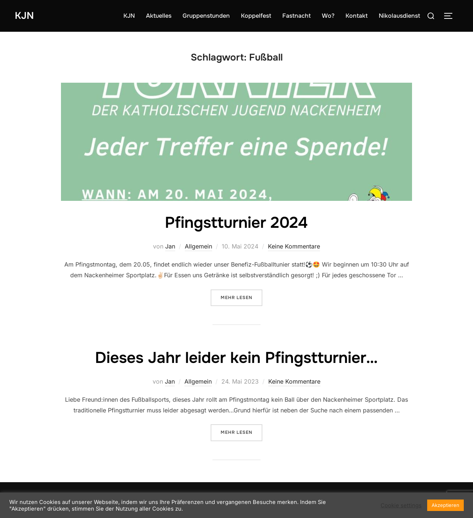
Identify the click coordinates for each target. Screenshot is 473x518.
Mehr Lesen (241, 297)
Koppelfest (256, 16)
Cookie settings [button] (401, 505)
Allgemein (198, 246)
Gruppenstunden (206, 16)
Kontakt (357, 16)
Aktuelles (158, 16)
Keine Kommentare (294, 246)
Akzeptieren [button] (445, 505)
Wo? (328, 16)
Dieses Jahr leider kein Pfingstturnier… (236, 358)
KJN (24, 16)
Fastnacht (296, 16)
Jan (170, 246)
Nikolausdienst (399, 16)
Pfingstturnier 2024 (236, 223)
